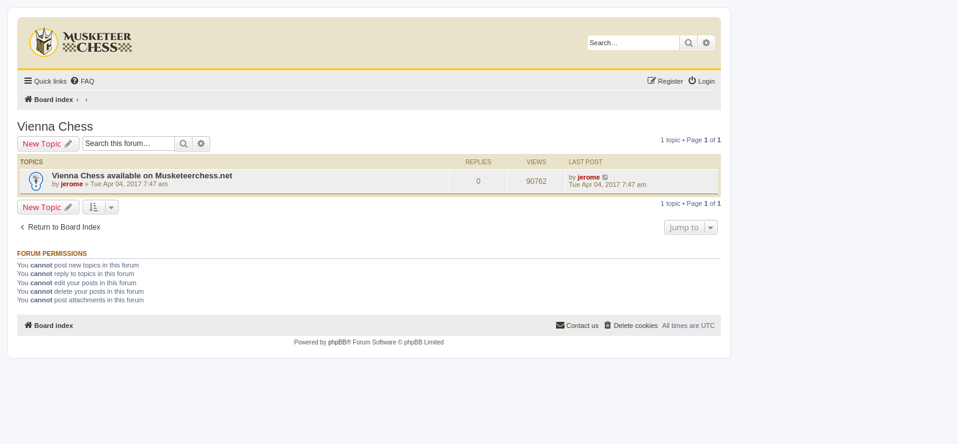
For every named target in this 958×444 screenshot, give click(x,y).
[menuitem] (82, 81)
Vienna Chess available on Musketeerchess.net (142, 175)
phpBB (337, 342)
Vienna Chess (55, 126)
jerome (72, 183)
